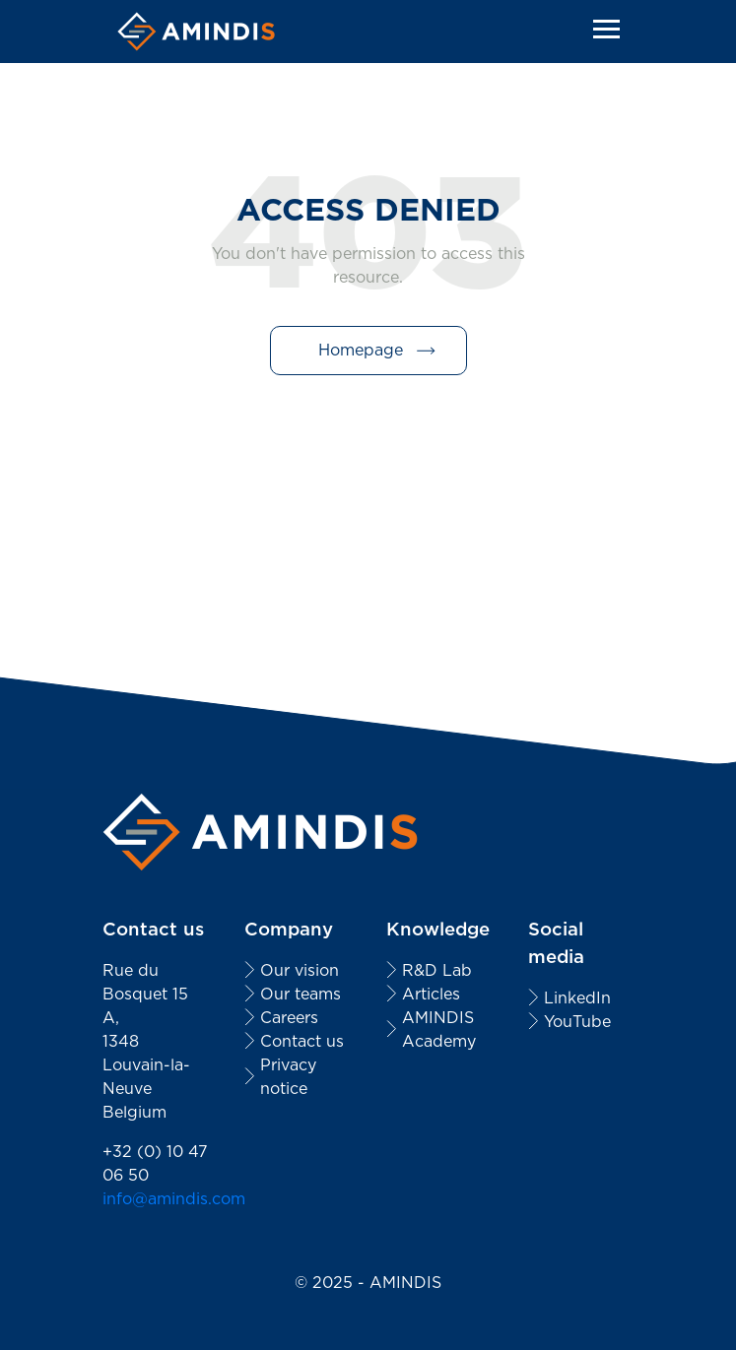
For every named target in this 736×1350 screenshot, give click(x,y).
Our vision (299, 970)
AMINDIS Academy (439, 1029)
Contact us (302, 1041)
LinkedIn (577, 998)
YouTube (577, 1021)
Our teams (300, 994)
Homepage (360, 350)
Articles (431, 994)
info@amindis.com (173, 1198)
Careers (289, 1017)
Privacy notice (288, 1077)
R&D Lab (437, 970)
